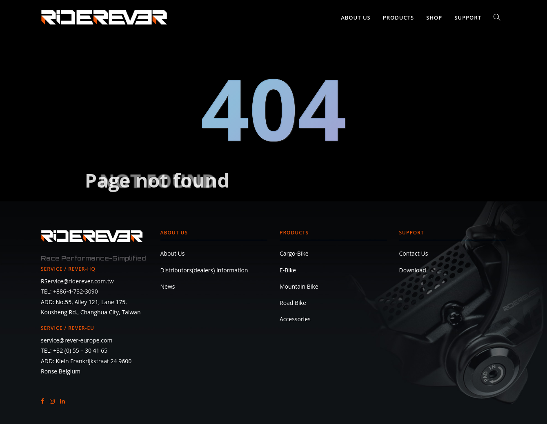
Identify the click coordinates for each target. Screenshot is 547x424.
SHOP (434, 17)
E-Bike (288, 270)
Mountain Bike (299, 286)
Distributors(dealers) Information (204, 270)
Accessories (295, 319)
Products (398, 17)
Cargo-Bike (294, 253)
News (167, 286)
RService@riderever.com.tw (77, 281)
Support (467, 17)
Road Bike (293, 303)
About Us (356, 17)
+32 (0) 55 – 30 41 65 (80, 350)
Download (412, 270)
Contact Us (413, 253)
